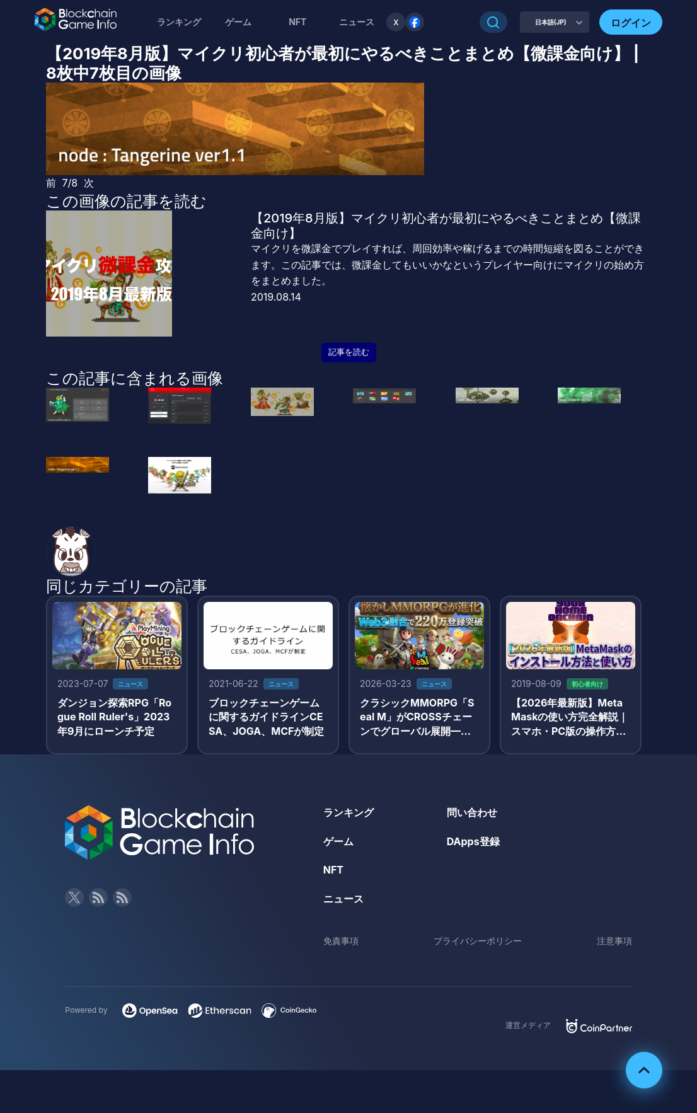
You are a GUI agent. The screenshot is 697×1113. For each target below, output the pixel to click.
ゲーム (238, 21)
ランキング (179, 21)
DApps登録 (473, 841)
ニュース (343, 898)
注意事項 (614, 940)
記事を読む (348, 352)
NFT (297, 21)
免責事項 (341, 940)
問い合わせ (472, 812)
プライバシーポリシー (478, 940)
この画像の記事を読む (126, 201)
